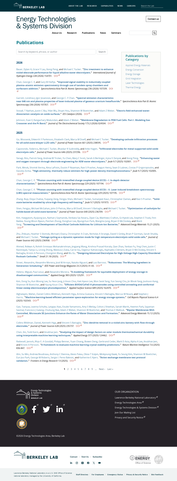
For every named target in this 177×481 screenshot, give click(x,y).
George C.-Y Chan (65, 98)
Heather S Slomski (40, 233)
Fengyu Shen (66, 199)
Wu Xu (71, 253)
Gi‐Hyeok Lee (126, 217)
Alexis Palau (76, 354)
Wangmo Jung (102, 221)
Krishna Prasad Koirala (100, 246)
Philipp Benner (61, 341)
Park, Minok (22, 167)
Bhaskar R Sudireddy (68, 148)
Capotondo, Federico (27, 148)
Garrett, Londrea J (25, 98)
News (103, 32)
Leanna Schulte (39, 306)
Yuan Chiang (76, 341)
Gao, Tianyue (23, 306)
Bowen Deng (91, 341)
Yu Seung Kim (125, 354)
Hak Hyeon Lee (85, 281)
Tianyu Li (32, 249)
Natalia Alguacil (79, 262)
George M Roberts (40, 357)
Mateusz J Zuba (61, 249)
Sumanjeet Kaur (100, 199)
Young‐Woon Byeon (34, 221)
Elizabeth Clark (61, 139)
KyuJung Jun (40, 217)
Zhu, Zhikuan (23, 233)
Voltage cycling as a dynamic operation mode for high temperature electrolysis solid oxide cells (93, 237)
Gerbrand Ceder (107, 341)
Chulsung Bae (52, 310)
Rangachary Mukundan (46, 120)
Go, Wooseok (23, 139)
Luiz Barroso (99, 262)
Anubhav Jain (51, 332)
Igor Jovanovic (43, 98)
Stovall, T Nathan (25, 110)
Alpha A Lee (136, 341)
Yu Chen (67, 158)
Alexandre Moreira (45, 262)
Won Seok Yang (102, 281)
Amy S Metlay (89, 306)
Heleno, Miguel (24, 271)
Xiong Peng (52, 69)
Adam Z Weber (106, 110)
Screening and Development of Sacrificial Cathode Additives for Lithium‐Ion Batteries (71, 224)
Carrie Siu (75, 249)
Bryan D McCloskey (121, 221)
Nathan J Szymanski (57, 217)
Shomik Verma (37, 167)
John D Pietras (58, 208)
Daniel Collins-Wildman (48, 294)
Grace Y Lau (39, 69)
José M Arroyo (63, 262)
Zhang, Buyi (22, 199)
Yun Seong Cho (118, 281)
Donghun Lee (69, 221)
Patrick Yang (35, 158)
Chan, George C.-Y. (25, 180)
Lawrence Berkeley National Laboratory (136, 397)
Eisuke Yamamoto (71, 306)
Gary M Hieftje (47, 82)
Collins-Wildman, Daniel (28, 322)
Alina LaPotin (52, 167)
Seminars (116, 32)
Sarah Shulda (151, 233)
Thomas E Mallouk (114, 310)
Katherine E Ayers (88, 357)
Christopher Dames (120, 199)
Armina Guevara (85, 294)
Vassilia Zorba (23, 170)
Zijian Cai (94, 217)
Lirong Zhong (45, 249)
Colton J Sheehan (105, 306)
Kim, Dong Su (23, 281)
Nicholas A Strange (99, 233)
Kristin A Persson (35, 253)
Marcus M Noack (124, 294)
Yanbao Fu (130, 246)
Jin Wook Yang (135, 281)
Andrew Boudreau (39, 354)
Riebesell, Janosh (25, 341)
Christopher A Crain (78, 233)
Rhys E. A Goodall (44, 341)
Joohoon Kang (150, 281)
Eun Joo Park (22, 357)
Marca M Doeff (78, 139)
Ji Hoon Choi (69, 281)
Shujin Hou (63, 110)
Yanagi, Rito (22, 158)
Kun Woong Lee (39, 281)
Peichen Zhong (53, 221)
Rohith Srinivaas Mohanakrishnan (53, 246)
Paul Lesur (38, 271)
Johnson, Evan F (24, 120)
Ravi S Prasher (88, 167)
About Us (57, 32)
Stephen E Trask (142, 217)
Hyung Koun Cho (53, 284)
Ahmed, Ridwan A (25, 246)
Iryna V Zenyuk (113, 158)
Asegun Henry (104, 167)
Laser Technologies (135, 82)
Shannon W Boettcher (81, 110)
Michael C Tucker (72, 69)
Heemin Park (137, 306)
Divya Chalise (36, 199)
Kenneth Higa (69, 294)
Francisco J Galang (34, 310)
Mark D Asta (123, 341)
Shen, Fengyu (23, 208)
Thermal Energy (133, 87)
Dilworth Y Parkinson (42, 139)
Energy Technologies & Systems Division (136, 407)
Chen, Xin (21, 332)
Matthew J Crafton (109, 217)
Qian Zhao (118, 246)
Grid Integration (133, 78)
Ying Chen (142, 246)
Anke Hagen (91, 148)
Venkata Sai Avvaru (78, 217)
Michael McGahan (40, 208)
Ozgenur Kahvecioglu (92, 249)
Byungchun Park (85, 221)
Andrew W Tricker (52, 158)
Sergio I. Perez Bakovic (62, 357)
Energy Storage (133, 74)
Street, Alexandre (25, 262)
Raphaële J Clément (114, 249)
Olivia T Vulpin (91, 354)
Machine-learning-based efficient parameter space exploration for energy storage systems (75, 297)
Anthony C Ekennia (59, 354)
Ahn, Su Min (22, 354)
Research (72, 32)
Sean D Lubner (120, 167)
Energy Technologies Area (129, 402)
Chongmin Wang (54, 253)
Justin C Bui (41, 110)
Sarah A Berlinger (95, 158)
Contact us (153, 18)
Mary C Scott (78, 158)
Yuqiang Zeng (51, 199)
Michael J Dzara (59, 233)
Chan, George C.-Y (25, 82)
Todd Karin (32, 332)
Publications (88, 32)
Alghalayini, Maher (25, 294)
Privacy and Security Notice (130, 417)
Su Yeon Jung (55, 281)
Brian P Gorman (134, 233)
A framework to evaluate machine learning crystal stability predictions (80, 344)
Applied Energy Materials (138, 65)
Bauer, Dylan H (24, 69)
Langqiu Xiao (54, 306)
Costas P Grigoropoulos (141, 167)
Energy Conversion (135, 69)
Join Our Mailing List (125, 412)
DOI (57, 75)
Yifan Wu (52, 110)
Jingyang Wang (79, 246)
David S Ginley (117, 233)
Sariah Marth (122, 306)
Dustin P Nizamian (70, 167)
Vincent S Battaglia (92, 208)
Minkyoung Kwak (108, 354)
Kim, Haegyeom (24, 217)
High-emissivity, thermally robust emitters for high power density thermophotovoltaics (82, 170)
